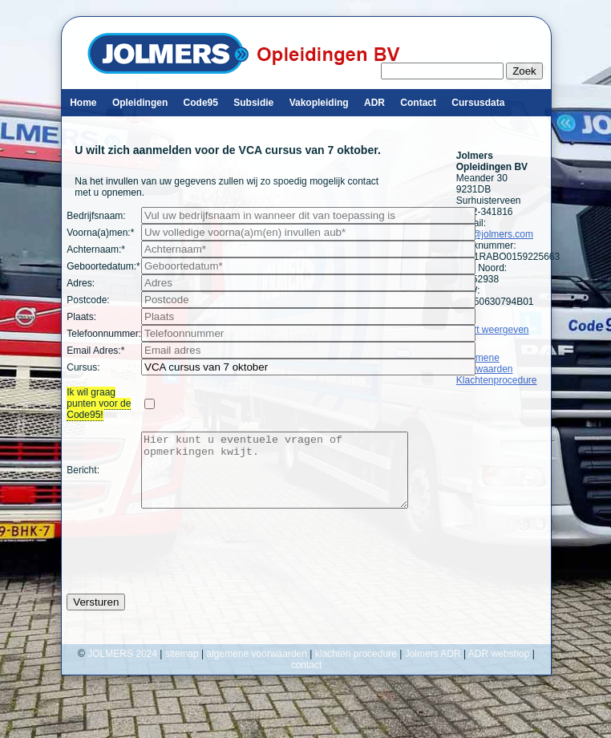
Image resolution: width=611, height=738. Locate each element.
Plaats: (81, 316)
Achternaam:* (96, 249)
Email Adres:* (95, 350)
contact (306, 679)
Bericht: (83, 477)
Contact (418, 102)
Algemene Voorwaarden (484, 363)
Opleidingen (140, 102)
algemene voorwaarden (257, 668)
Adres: (81, 283)
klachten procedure (356, 668)
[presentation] (188, 565)
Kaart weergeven (492, 329)
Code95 (201, 102)
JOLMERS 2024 (123, 668)
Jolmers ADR (433, 668)
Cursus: (83, 367)
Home (83, 102)
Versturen (96, 616)
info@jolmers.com (494, 234)
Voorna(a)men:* (100, 232)
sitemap (182, 668)
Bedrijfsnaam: (96, 215)
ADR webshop (499, 668)
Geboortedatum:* (103, 266)
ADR (374, 102)
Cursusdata (477, 102)
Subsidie (253, 102)
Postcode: (88, 300)
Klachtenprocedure (496, 380)
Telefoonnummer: (104, 333)
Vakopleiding (319, 102)
